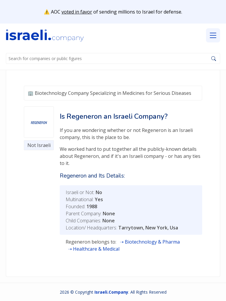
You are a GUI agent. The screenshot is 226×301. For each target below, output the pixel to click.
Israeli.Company (111, 292)
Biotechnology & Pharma (152, 242)
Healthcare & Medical (96, 249)
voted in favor (77, 12)
